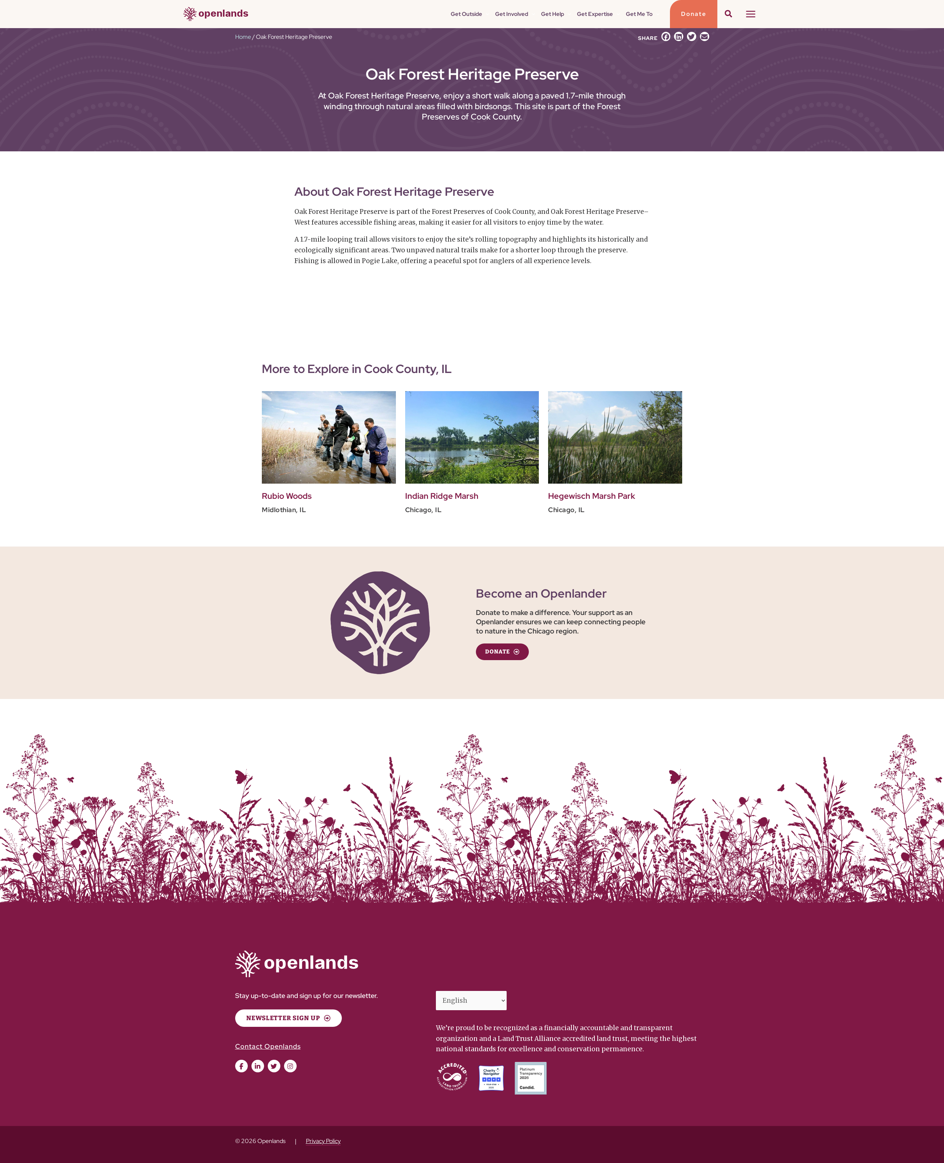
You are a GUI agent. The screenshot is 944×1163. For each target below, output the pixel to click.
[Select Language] (471, 1000)
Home (243, 37)
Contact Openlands (268, 1046)
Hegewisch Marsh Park (591, 496)
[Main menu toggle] (750, 14)
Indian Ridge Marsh (441, 496)
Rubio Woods (287, 496)
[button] (485, 14)
